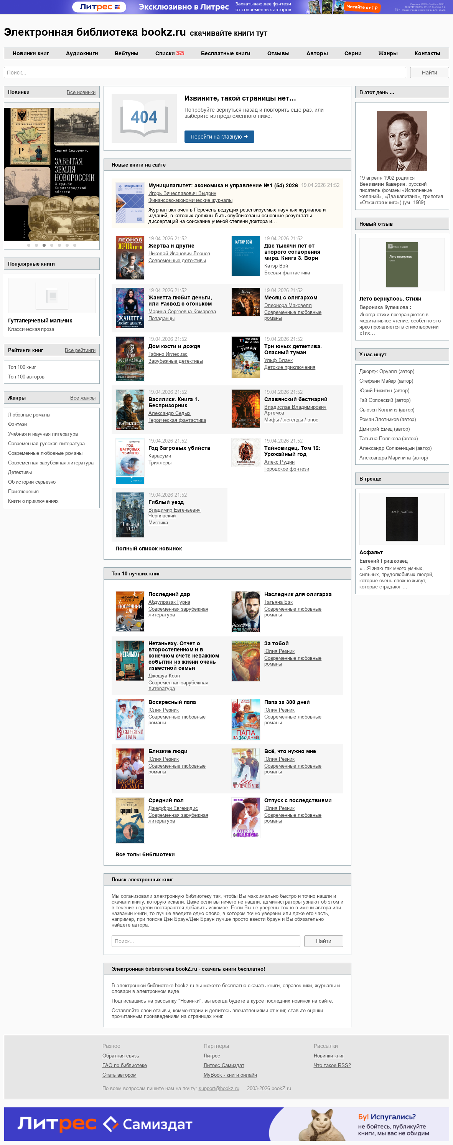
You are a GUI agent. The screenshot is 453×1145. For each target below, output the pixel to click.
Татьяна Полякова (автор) (388, 438)
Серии (353, 53)
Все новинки (81, 92)
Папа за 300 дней (287, 702)
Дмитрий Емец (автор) (384, 429)
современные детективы (177, 260)
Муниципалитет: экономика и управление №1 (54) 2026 (223, 185)
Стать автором (119, 1075)
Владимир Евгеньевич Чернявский (174, 513)
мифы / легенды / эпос (291, 420)
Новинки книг (31, 53)
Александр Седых (169, 413)
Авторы (317, 53)
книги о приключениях (33, 501)
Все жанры (83, 398)
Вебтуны (126, 53)
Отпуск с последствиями (298, 800)
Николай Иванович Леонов (179, 253)
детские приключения (289, 367)
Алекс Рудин (279, 462)
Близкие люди (168, 751)
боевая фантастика (287, 273)
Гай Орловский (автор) (384, 400)
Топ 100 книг (22, 367)
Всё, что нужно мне (290, 751)
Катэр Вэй (276, 266)
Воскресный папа (172, 702)
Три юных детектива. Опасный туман (293, 349)
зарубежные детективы (175, 361)
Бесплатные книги (225, 53)
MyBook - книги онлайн (230, 1075)
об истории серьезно (32, 482)
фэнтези (17, 424)
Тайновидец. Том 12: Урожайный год (292, 451)
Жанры (388, 53)
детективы (20, 472)
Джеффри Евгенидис (173, 808)
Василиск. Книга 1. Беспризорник (173, 402)
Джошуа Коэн (164, 676)
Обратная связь (120, 1056)
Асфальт (371, 552)
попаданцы (161, 318)
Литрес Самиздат (224, 1065)
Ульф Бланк (278, 360)
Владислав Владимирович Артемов (295, 410)
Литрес (212, 1056)
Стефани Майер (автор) (386, 381)
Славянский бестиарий (296, 399)
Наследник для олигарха (298, 594)
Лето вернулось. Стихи (390, 299)
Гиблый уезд (166, 502)
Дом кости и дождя (174, 346)
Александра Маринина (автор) (393, 458)
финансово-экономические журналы (190, 200)
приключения (23, 491)
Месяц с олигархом (290, 297)
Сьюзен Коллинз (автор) (386, 410)
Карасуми (159, 456)
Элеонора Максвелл (288, 305)
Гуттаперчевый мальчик (40, 320)
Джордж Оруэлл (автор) (386, 371)
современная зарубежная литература (50, 463)
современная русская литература (46, 443)
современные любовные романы (45, 453)
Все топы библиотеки (145, 854)
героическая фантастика (177, 420)
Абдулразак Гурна (169, 602)
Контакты (427, 53)
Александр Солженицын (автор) (395, 448)
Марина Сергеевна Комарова (182, 311)
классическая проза (31, 329)
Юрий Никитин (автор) (384, 390)
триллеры (159, 463)
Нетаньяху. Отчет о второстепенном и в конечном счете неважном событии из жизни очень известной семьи (183, 655)
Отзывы (278, 53)
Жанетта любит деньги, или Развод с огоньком (180, 300)
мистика (158, 522)
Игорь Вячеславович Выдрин (182, 193)
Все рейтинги (80, 350)
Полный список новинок (148, 548)
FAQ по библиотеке (124, 1065)
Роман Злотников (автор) (387, 419)
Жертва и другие (171, 246)
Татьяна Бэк (278, 602)
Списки (165, 53)
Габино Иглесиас (168, 354)
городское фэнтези (286, 469)
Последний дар (169, 594)
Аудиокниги (82, 53)
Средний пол (166, 800)
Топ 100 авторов (26, 377)
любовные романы (29, 415)
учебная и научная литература (42, 434)
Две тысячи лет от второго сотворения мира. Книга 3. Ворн (292, 252)
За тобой (276, 643)
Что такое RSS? (332, 1065)
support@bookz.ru (219, 1088)
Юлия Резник (279, 651)
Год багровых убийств (179, 448)
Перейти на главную (216, 137)
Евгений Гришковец (383, 561)
